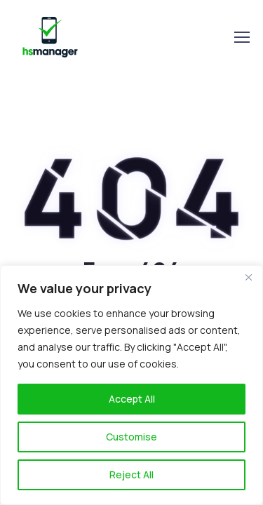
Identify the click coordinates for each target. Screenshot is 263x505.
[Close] (248, 277)
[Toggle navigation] (241, 37)
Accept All (132, 398)
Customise (131, 436)
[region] (131, 385)
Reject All (131, 474)
